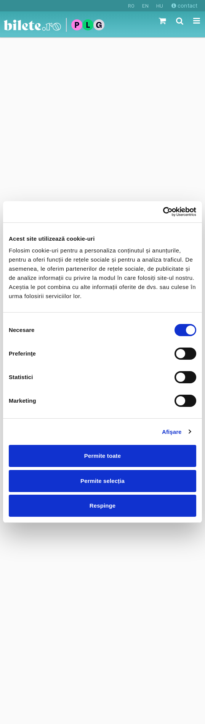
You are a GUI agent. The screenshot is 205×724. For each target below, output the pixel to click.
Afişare (172, 432)
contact (184, 6)
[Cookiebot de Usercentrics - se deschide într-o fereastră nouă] (163, 212)
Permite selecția (102, 481)
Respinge (102, 505)
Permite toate (102, 455)
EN (145, 6)
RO (131, 6)
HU (159, 6)
